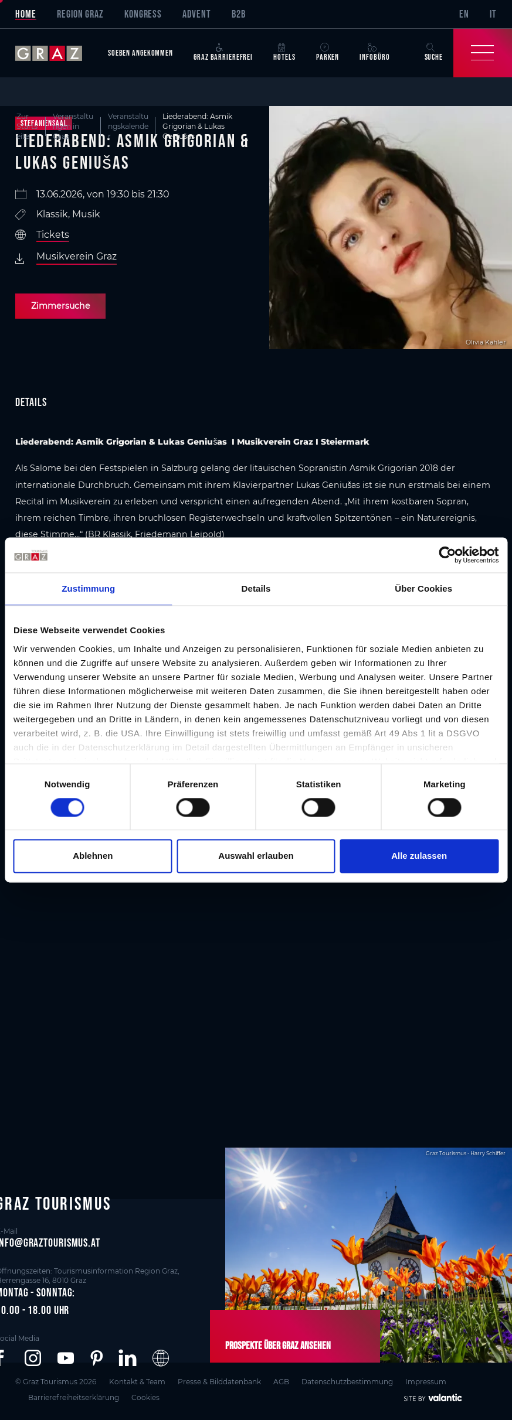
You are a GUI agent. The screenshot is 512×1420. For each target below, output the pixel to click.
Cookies (145, 1397)
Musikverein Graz (76, 256)
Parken (327, 52)
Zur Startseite (27, 126)
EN (464, 14)
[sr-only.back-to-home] (56, 53)
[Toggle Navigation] (482, 53)
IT (493, 14)
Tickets (52, 234)
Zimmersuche (60, 306)
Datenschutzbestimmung (347, 1381)
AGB (281, 1381)
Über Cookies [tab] (423, 588)
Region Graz (80, 14)
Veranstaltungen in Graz (73, 126)
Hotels (284, 52)
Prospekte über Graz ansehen (278, 1345)
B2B (239, 14)
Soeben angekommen (140, 52)
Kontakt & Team (137, 1381)
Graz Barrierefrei (223, 52)
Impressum (425, 1381)
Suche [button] (434, 52)
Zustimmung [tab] (88, 588)
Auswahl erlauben (255, 856)
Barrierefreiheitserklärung (73, 1397)
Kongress (143, 14)
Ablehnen (93, 856)
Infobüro (374, 52)
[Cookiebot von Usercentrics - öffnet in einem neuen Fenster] (447, 555)
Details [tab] (256, 588)
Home (25, 14)
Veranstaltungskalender (128, 126)
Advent (196, 14)
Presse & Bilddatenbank (219, 1381)
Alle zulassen (419, 856)
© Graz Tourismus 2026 (55, 1381)
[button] (33, 1358)
